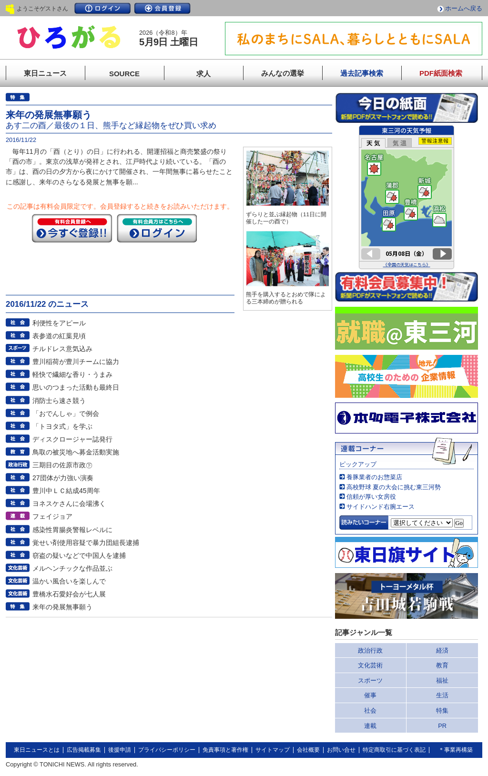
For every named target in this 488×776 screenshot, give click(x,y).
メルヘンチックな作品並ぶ (72, 568)
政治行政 (370, 650)
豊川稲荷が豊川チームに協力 (75, 361)
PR (442, 725)
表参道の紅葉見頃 (59, 336)
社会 (370, 710)
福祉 (442, 680)
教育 (442, 665)
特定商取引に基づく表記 (394, 750)
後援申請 (119, 750)
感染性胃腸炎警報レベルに (72, 530)
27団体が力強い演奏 (62, 478)
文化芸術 (370, 665)
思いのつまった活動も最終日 (75, 387)
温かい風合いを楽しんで (69, 581)
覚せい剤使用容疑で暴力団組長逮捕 (85, 542)
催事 (370, 695)
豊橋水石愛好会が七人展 (69, 594)
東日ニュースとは (37, 750)
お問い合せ (341, 750)
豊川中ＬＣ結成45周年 (66, 490)
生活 (442, 695)
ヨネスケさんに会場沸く (69, 503)
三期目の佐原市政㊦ (62, 465)
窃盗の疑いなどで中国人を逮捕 (79, 555)
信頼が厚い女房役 (371, 496)
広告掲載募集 (84, 750)
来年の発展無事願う (62, 607)
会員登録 (162, 8)
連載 (370, 725)
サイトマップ (272, 750)
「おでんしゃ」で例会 (65, 413)
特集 (442, 710)
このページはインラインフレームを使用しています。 (406, 197)
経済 (442, 650)
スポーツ (370, 680)
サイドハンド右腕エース (380, 506)
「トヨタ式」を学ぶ (62, 426)
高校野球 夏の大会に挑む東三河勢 (393, 487)
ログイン (102, 8)
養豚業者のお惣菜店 (374, 477)
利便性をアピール (59, 323)
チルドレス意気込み (62, 349)
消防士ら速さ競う (59, 400)
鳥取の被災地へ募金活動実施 (75, 452)
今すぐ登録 (72, 228)
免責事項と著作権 (225, 750)
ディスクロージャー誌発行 (72, 439)
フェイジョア (52, 516)
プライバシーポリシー (166, 750)
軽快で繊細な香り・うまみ (72, 374)
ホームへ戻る (463, 8)
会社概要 (308, 750)
